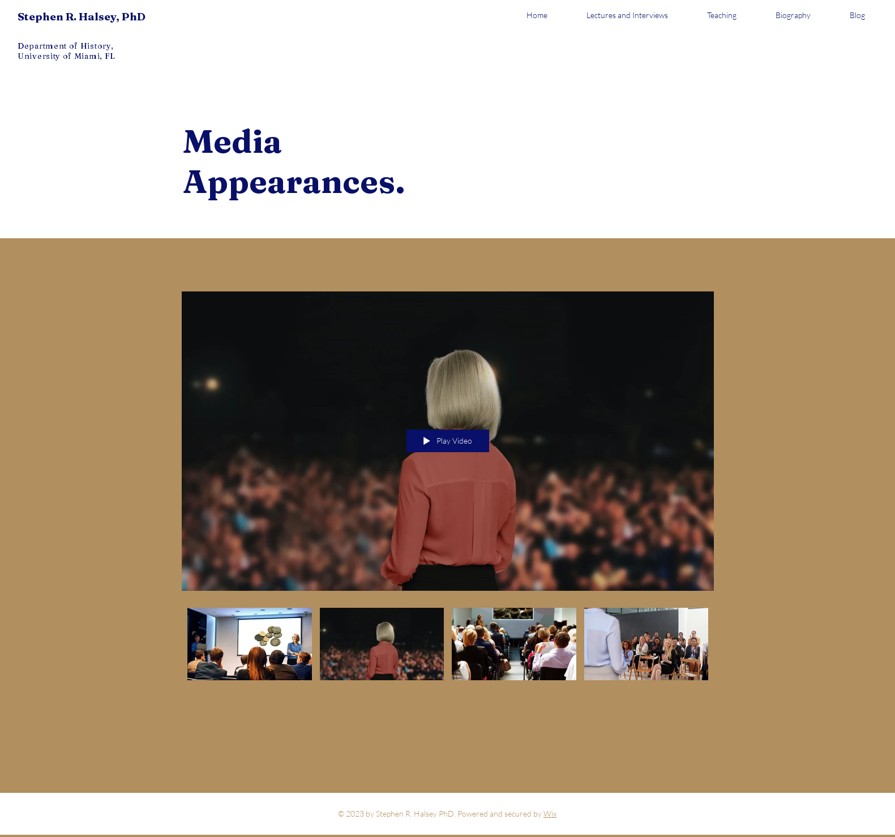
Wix (549, 813)
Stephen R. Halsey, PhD (81, 16)
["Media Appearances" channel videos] (448, 646)
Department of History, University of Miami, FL (66, 51)
